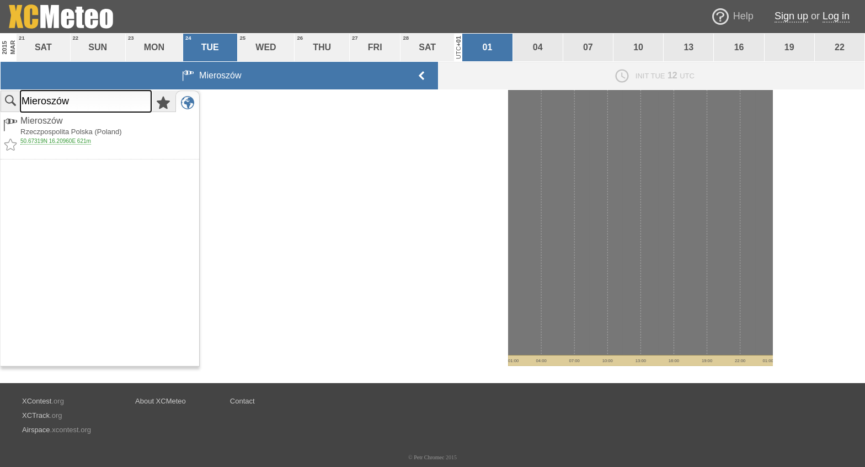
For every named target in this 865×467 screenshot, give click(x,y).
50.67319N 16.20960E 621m (55, 141)
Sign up (791, 16)
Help (743, 16)
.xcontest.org (56, 430)
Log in (836, 16)
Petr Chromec (429, 457)
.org (43, 401)
